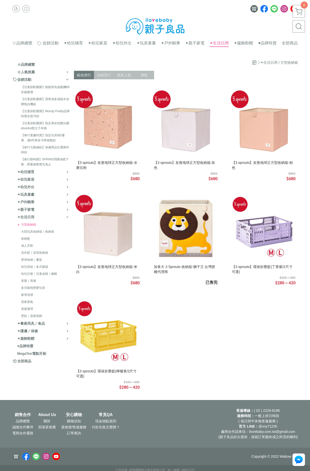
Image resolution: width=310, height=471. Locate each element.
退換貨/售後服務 (74, 427)
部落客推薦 (47, 427)
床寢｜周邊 (28, 281)
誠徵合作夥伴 (22, 427)
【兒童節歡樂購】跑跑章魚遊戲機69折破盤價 (45, 89)
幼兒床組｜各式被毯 (34, 266)
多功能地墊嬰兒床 (33, 288)
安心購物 (74, 415)
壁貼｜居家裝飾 (31, 316)
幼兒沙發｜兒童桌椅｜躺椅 (39, 274)
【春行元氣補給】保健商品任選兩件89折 (45, 150)
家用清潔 (27, 295)
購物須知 (74, 421)
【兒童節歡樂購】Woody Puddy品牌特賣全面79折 (45, 113)
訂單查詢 (74, 433)
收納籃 (25, 238)
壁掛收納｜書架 (31, 259)
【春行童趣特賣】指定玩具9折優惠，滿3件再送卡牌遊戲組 (43, 137)
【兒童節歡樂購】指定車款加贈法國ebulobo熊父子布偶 (45, 125)
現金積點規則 (105, 421)
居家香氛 (27, 302)
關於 (47, 421)
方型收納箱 (28, 224)
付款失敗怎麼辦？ (106, 427)
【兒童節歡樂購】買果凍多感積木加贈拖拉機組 (45, 101)
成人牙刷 (27, 245)
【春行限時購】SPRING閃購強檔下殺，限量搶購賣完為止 (45, 162)
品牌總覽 (23, 421)
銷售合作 (23, 415)
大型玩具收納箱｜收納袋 (37, 231)
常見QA (106, 415)
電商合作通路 (22, 433)
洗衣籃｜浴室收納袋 (34, 252)
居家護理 (27, 309)
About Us (47, 415)
